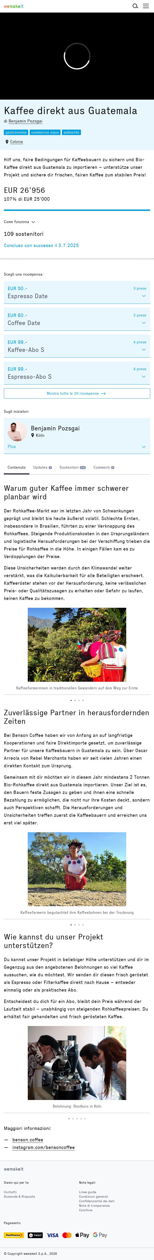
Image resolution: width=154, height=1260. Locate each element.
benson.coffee (27, 1140)
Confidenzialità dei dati (97, 1201)
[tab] (16, 468)
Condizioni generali (93, 1197)
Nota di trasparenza (94, 1206)
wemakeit (13, 1169)
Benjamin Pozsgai (25, 121)
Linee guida (87, 1192)
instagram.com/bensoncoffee (43, 1147)
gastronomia (16, 132)
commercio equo (45, 132)
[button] (135, 6)
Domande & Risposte (19, 1197)
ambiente (71, 132)
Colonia (16, 141)
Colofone (85, 1210)
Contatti (10, 1192)
